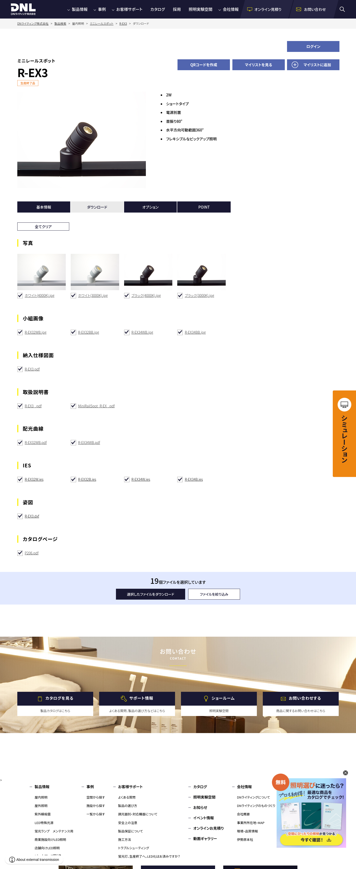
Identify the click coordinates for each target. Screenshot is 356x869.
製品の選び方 (127, 805)
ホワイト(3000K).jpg (93, 295)
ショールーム (223, 698)
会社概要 (243, 814)
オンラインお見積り (208, 828)
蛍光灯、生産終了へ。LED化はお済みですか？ (149, 856)
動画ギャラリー (205, 838)
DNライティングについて (253, 797)
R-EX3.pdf (32, 369)
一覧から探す (96, 814)
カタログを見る (59, 698)
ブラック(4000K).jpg (146, 295)
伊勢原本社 (245, 839)
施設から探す (96, 805)
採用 (177, 9)
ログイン (313, 46)
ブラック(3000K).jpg (199, 295)
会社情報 (231, 9)
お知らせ (200, 807)
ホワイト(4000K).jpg (39, 295)
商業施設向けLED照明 (50, 839)
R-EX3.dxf (32, 516)
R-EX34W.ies (141, 479)
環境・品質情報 (247, 831)
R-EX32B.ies (87, 479)
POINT (204, 207)
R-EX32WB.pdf (36, 442)
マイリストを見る (258, 64)
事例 (102, 9)
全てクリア (43, 226)
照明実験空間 (200, 9)
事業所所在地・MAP (251, 822)
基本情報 (43, 207)
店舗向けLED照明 (47, 848)
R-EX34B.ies (194, 479)
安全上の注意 (127, 822)
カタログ (157, 9)
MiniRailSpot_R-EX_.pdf (96, 405)
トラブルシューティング (133, 848)
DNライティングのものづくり (256, 805)
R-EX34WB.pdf (89, 442)
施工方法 (124, 839)
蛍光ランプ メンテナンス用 (54, 831)
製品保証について (130, 831)
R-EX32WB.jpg (35, 332)
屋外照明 (41, 805)
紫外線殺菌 (43, 814)
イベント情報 (203, 817)
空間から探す (96, 797)
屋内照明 (41, 797)
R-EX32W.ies (34, 479)
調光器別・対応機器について (137, 814)
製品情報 (80, 9)
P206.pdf (32, 552)
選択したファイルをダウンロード (150, 594)
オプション (150, 207)
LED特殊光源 (44, 822)
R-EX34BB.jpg (195, 332)
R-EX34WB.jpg (142, 332)
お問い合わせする (305, 698)
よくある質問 (127, 797)
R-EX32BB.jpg (88, 332)
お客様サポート (129, 9)
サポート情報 (141, 698)
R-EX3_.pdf (33, 405)
